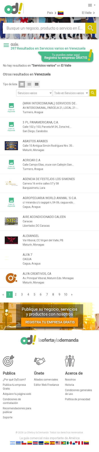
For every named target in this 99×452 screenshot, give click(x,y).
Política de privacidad (77, 399)
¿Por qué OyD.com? (14, 379)
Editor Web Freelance (46, 384)
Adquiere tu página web (17, 393)
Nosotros (70, 379)
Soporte (7, 417)
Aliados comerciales (46, 379)
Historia (69, 384)
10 (65, 294)
